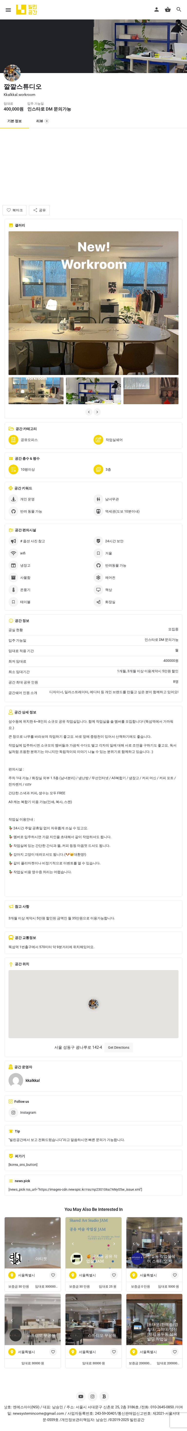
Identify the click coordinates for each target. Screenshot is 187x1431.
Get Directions (118, 1047)
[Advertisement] (93, 165)
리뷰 (42, 121)
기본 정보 (14, 121)
